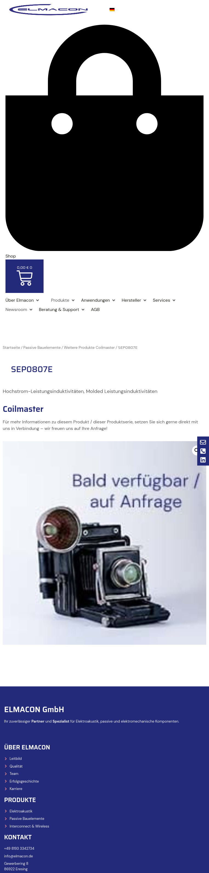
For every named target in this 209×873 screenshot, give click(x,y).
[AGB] (95, 309)
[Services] (164, 300)
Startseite (11, 347)
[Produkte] (63, 300)
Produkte (20, 800)
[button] (197, 450)
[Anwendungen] (98, 300)
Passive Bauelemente (42, 347)
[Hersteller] (134, 300)
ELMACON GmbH (34, 709)
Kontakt (18, 837)
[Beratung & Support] (62, 309)
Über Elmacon (27, 747)
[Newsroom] (19, 309)
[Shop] (45, 297)
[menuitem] (112, 9)
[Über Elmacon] (23, 300)
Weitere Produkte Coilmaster (89, 347)
